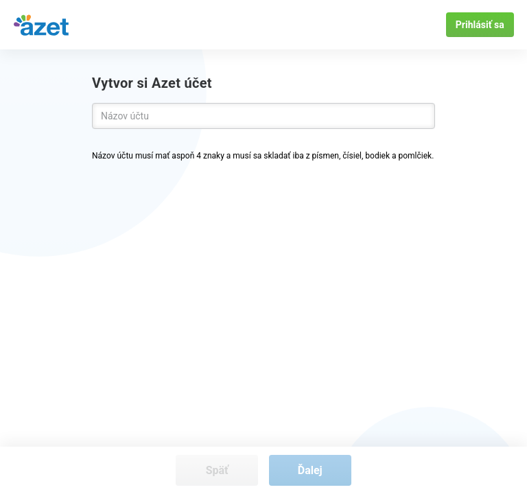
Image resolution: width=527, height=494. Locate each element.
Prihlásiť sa (480, 24)
